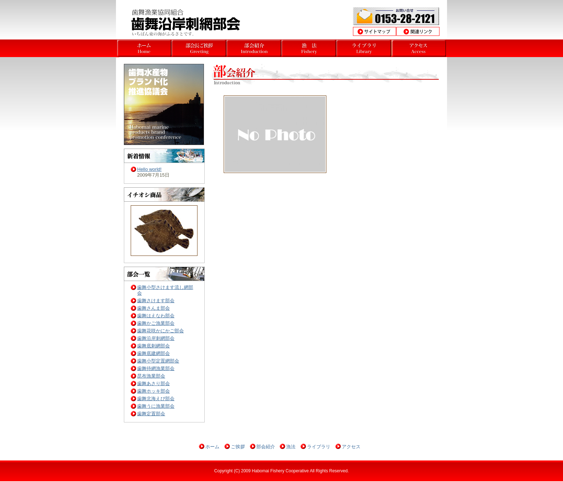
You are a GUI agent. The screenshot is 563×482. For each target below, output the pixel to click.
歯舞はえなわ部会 (156, 315)
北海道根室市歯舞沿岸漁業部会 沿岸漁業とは (309, 48)
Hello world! (149, 169)
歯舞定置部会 (151, 413)
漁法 (291, 446)
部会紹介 (265, 446)
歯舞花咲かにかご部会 (160, 330)
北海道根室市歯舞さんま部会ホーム (144, 48)
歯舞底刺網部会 (153, 345)
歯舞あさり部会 (153, 383)
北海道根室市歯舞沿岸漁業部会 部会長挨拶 (199, 48)
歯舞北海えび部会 (156, 398)
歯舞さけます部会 (156, 300)
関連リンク (417, 31)
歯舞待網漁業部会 (156, 368)
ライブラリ (318, 446)
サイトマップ (374, 31)
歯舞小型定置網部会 (158, 361)
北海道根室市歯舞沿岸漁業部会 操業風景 (363, 48)
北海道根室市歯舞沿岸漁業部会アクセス (418, 48)
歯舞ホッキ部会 (153, 391)
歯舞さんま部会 (153, 308)
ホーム (212, 446)
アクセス (351, 446)
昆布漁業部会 (151, 376)
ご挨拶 (238, 446)
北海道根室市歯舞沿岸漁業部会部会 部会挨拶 (254, 48)
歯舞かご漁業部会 (156, 323)
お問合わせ (396, 16)
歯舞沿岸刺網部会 (156, 338)
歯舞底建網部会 (153, 353)
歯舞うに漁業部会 (156, 406)
